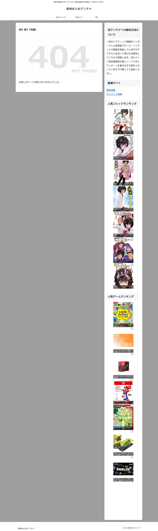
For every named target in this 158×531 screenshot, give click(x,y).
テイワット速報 (114, 94)
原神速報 (110, 90)
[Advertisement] (123, 500)
